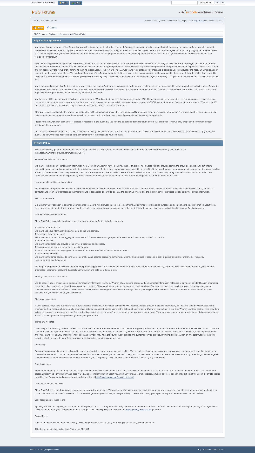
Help (199, 450)
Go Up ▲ (221, 450)
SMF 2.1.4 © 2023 (37, 450)
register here (199, 21)
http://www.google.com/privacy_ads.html (114, 377)
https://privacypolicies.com (138, 409)
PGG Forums (43, 12)
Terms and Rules (209, 450)
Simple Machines (52, 450)
